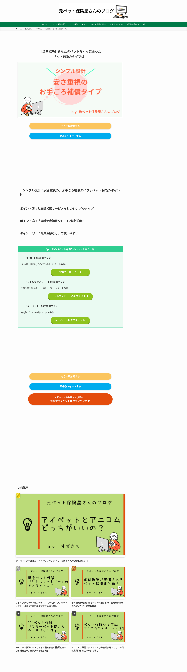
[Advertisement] (70, 161)
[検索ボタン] (144, 24)
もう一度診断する (70, 126)
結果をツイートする (70, 136)
